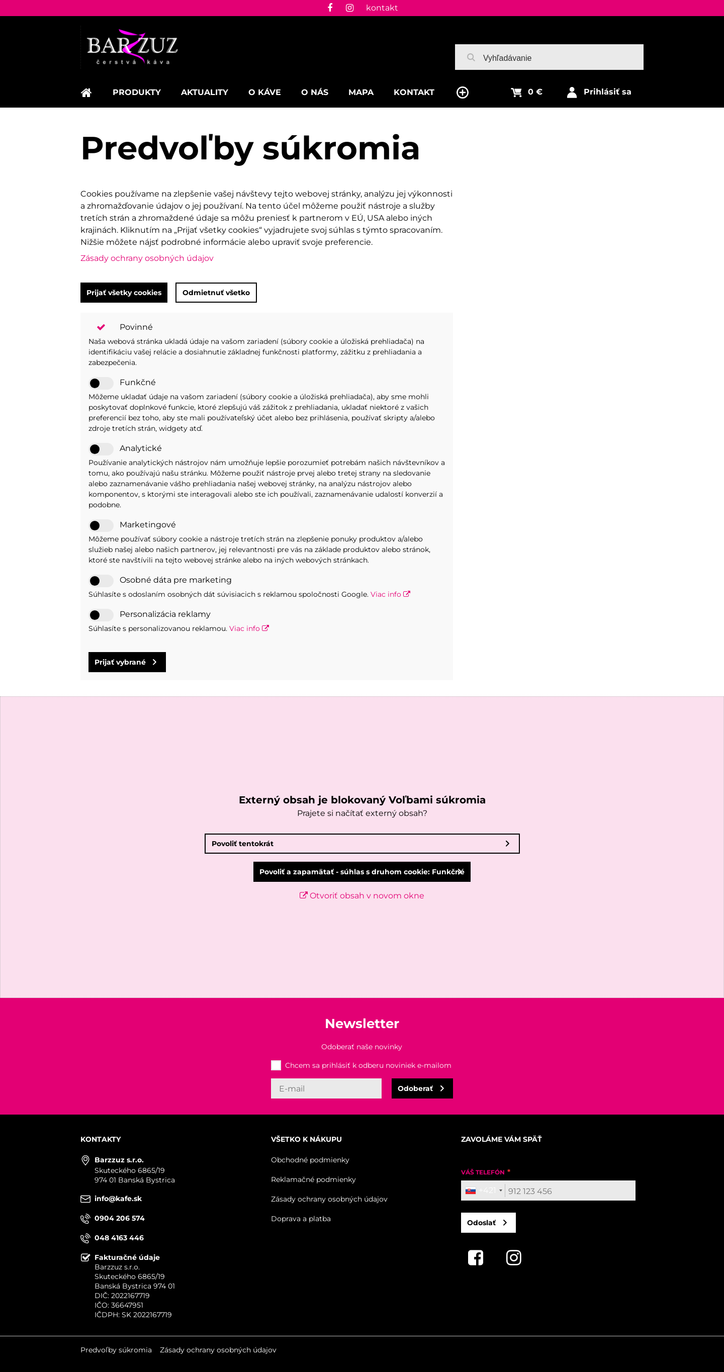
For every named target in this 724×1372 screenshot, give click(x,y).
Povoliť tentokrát (243, 843)
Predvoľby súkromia (116, 1349)
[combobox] (483, 1190)
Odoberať (415, 1088)
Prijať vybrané (120, 662)
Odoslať (481, 1222)
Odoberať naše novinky (361, 1046)
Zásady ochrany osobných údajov (147, 258)
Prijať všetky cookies (123, 292)
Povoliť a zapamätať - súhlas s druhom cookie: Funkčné (362, 871)
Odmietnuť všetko (216, 292)
